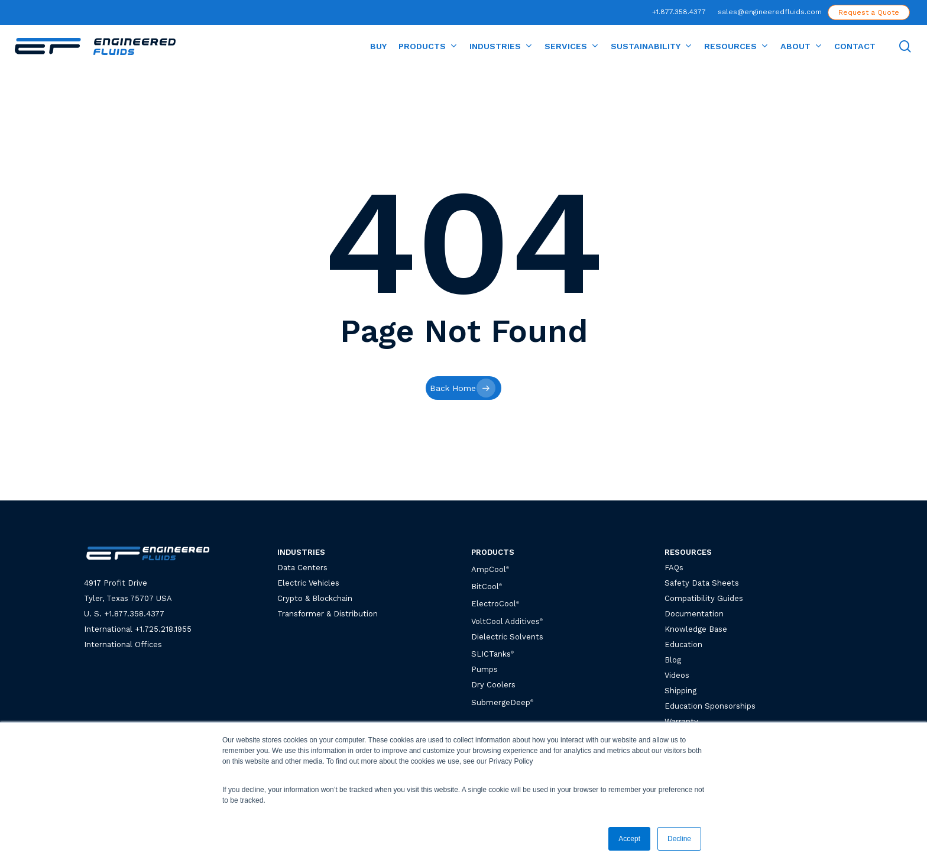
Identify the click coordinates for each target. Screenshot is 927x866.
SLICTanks (492, 654)
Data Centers (302, 567)
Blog (673, 659)
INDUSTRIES (301, 552)
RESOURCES (688, 552)
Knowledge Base (696, 629)
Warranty (681, 721)
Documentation (694, 613)
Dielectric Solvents (507, 636)
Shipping (680, 690)
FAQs (674, 567)
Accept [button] (629, 839)
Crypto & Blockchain (314, 598)
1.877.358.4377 (136, 613)
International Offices (123, 644)
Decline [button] (679, 839)
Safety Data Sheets (702, 583)
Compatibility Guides (704, 598)
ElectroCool (493, 604)
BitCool (485, 586)
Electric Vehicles (308, 583)
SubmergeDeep (502, 702)
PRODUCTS (492, 552)
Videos (677, 675)
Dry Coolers (493, 684)
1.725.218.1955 (166, 629)
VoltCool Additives (505, 621)
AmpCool (490, 569)
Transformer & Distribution (327, 613)
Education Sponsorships (710, 706)
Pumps (484, 669)
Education (683, 644)
